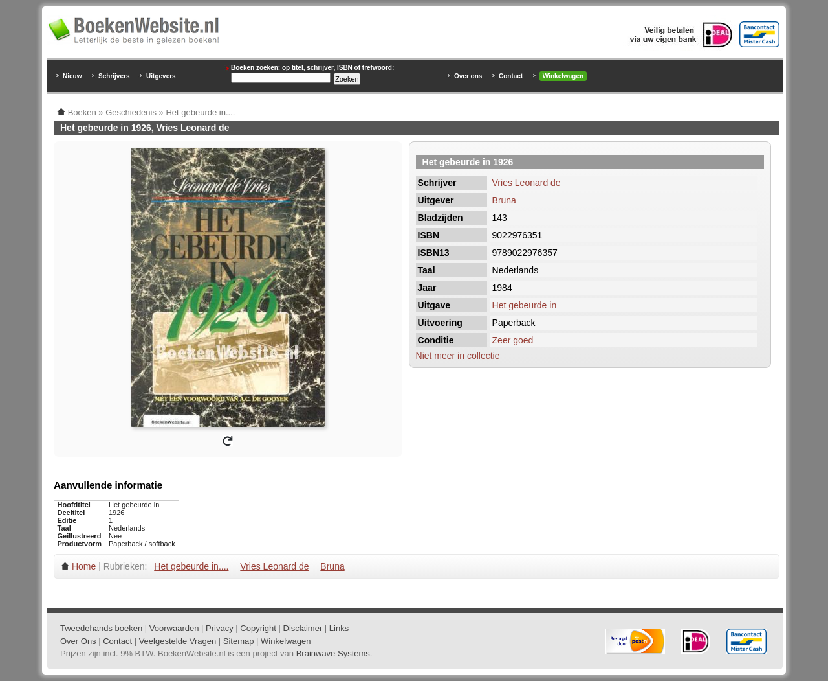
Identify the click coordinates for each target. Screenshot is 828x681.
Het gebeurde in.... (191, 566)
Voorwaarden (174, 628)
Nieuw (72, 76)
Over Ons (78, 641)
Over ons (468, 76)
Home (84, 566)
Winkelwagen (563, 76)
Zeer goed (513, 340)
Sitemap (238, 641)
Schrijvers (113, 76)
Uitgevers (161, 76)
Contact (511, 76)
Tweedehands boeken (101, 628)
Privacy (220, 628)
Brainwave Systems (333, 653)
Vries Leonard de (526, 183)
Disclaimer (303, 628)
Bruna (504, 200)
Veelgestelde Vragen (178, 641)
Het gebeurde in (524, 305)
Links (339, 628)
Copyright (258, 628)
